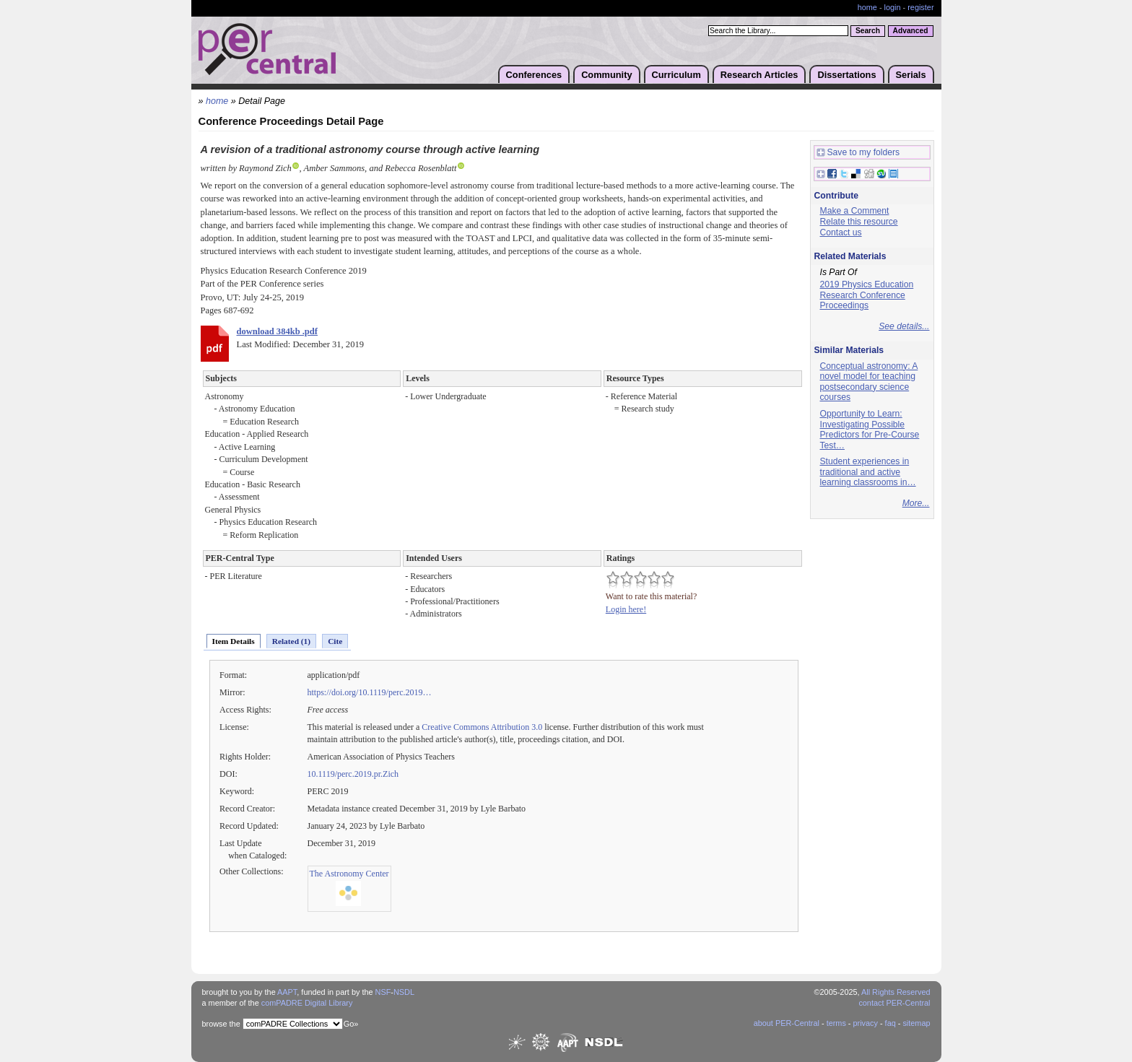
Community (606, 74)
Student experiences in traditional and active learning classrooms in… (868, 471)
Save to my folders (858, 152)
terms (836, 1023)
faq (890, 1023)
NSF (383, 992)
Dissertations (846, 74)
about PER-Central (786, 1023)
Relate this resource (859, 222)
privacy (865, 1023)
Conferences (534, 74)
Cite (335, 641)
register (920, 7)
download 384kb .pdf (277, 331)
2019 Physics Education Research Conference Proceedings (867, 294)
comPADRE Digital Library (307, 1002)
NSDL (403, 992)
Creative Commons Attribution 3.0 (482, 727)
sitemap (916, 1023)
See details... (904, 326)
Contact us (841, 232)
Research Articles (759, 74)
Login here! (626, 609)
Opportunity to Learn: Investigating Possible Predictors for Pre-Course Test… (870, 430)
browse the (221, 1023)
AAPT (287, 992)
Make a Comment (854, 211)
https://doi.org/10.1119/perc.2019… (370, 692)
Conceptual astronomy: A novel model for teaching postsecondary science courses (869, 382)
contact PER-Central (894, 1002)
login (892, 7)
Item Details (233, 641)
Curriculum (676, 74)
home (867, 7)
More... (916, 503)
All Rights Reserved (896, 992)
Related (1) (291, 641)
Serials (911, 74)
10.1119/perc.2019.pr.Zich (353, 774)
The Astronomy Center (349, 874)
